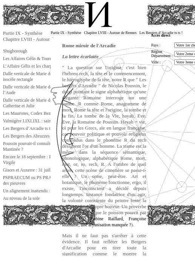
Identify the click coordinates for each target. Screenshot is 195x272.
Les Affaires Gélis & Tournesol (31, 58)
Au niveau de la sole (21, 198)
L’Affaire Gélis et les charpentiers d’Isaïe (40, 66)
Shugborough (15, 51)
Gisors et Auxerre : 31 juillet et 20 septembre (43, 170)
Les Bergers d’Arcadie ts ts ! (29, 128)
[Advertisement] (39, 243)
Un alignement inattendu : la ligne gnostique (43, 190)
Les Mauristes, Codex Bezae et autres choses (43, 113)
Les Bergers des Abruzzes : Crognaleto (38, 136)
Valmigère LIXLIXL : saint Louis (33, 121)
